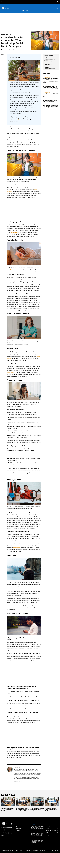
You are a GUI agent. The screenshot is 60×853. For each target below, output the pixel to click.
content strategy (18, 708)
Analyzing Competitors (49, 61)
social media (26, 89)
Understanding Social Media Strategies (49, 60)
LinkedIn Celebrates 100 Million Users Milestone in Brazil (50, 101)
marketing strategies (14, 232)
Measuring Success (48, 64)
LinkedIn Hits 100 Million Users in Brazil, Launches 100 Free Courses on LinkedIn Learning (50, 106)
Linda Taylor (13, 49)
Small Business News (46, 77)
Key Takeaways (47, 57)
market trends (10, 372)
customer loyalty (17, 547)
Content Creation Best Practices (50, 63)
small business (18, 269)
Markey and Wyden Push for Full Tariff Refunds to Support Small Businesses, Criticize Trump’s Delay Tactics (51, 88)
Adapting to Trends (48, 65)
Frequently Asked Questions (50, 68)
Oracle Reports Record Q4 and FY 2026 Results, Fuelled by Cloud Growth (50, 95)
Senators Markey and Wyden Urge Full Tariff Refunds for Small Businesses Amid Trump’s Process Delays (50, 80)
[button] (57, 8)
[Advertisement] (30, 22)
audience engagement (22, 119)
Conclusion (47, 67)
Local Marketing (4, 31)
